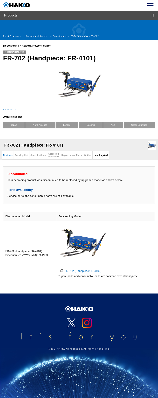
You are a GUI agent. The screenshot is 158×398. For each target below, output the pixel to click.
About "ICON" (10, 109)
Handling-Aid (101, 155)
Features (8, 155)
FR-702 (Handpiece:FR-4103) (83, 270)
